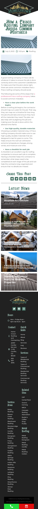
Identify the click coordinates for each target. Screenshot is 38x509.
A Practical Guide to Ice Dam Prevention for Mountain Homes (18, 267)
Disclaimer (22, 501)
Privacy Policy (29, 501)
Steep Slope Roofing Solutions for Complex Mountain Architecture (16, 197)
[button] (19, 15)
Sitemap (8, 501)
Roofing (32, 51)
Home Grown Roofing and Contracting (20, 498)
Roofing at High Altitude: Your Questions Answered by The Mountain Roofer (17, 223)
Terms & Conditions (15, 501)
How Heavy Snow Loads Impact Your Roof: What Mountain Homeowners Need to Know (18, 245)
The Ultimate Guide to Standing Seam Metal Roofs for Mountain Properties (16, 278)
